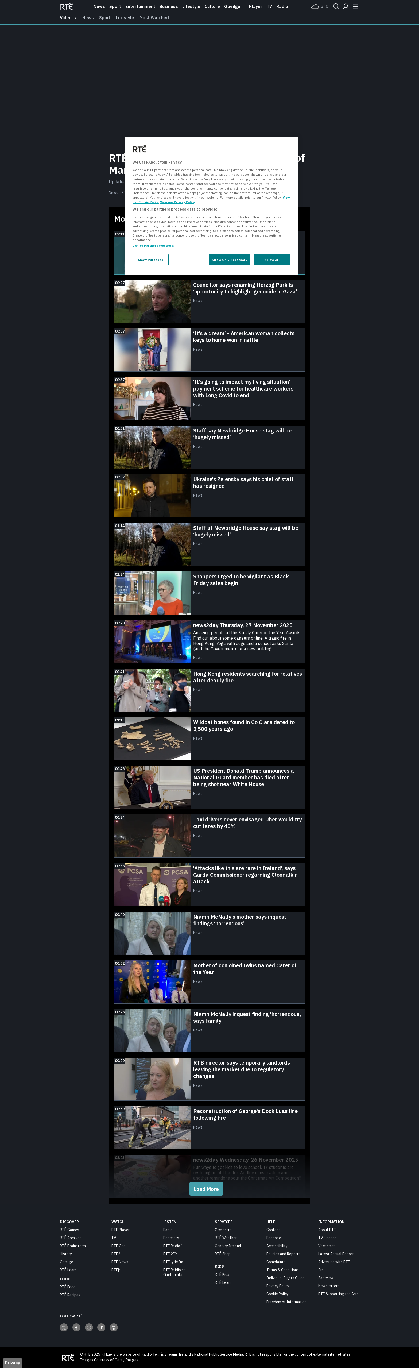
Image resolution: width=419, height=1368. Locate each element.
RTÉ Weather (226, 1237)
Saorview (326, 1278)
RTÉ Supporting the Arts (338, 1294)
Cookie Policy (277, 1294)
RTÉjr (115, 1269)
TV (113, 1237)
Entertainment (140, 6)
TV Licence (327, 1237)
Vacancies (326, 1245)
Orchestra (223, 1229)
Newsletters (328, 1286)
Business (169, 6)
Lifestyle (191, 6)
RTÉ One (118, 1245)
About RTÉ (327, 1229)
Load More (206, 1188)
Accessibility (277, 1245)
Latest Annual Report (336, 1253)
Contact (273, 1229)
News (99, 6)
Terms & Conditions (282, 1269)
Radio (282, 6)
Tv (269, 6)
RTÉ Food (68, 1287)
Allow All (272, 260)
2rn (321, 1269)
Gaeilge (232, 6)
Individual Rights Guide (285, 1278)
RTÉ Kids (222, 1274)
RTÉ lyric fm (173, 1261)
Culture (212, 6)
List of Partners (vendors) (153, 246)
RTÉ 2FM (170, 1253)
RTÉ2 (115, 1253)
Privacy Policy (277, 1286)
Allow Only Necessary (229, 260)
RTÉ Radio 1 (173, 1245)
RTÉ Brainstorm (73, 1245)
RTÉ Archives (71, 1237)
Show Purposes (150, 260)
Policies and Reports (283, 1253)
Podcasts (171, 1237)
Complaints (275, 1261)
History (66, 1253)
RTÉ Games (69, 1229)
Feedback (274, 1237)
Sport (115, 6)
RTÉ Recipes (70, 1295)
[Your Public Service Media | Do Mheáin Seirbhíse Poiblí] (68, 1357)
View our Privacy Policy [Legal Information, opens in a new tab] (177, 202)
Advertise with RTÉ (334, 1261)
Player (255, 6)
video (66, 17)
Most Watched (154, 17)
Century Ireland (228, 1245)
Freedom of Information (286, 1302)
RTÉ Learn (68, 1269)
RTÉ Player (120, 1229)
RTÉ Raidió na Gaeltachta (174, 1272)
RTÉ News (119, 1261)
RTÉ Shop (223, 1253)
